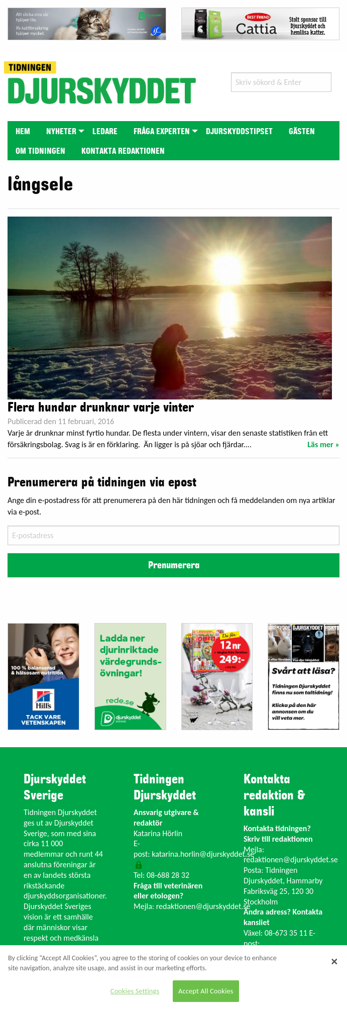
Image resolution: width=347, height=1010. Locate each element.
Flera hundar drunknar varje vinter (101, 407)
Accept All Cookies (206, 990)
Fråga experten (162, 131)
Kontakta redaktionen (123, 151)
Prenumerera (173, 565)
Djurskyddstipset (239, 131)
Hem (23, 131)
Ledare (105, 131)
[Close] (334, 961)
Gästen (302, 131)
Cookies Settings (134, 990)
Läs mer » (323, 444)
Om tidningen (40, 151)
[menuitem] (23, 131)
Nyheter (61, 131)
